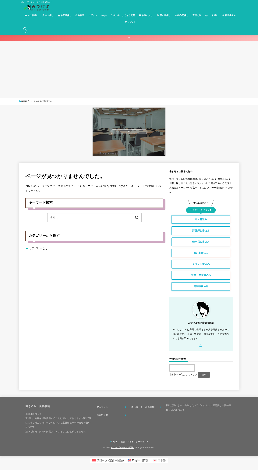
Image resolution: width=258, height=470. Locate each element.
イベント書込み (201, 264)
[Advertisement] (129, 69)
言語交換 (197, 15)
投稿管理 (80, 15)
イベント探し (211, 15)
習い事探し (164, 15)
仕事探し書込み (201, 241)
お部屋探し (65, 15)
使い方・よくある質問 (123, 15)
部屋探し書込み (201, 230)
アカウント (130, 22)
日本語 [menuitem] (162, 460)
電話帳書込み (201, 286)
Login (104, 15)
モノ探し (48, 15)
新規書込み (229, 15)
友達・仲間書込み (201, 275)
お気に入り (146, 15)
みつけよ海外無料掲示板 (122, 447)
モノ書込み (201, 219)
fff (129, 38)
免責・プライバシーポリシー (135, 441)
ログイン (92, 15)
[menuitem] (108, 460)
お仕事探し (31, 15)
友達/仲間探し (181, 15)
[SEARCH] (25, 30)
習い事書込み (201, 252)
